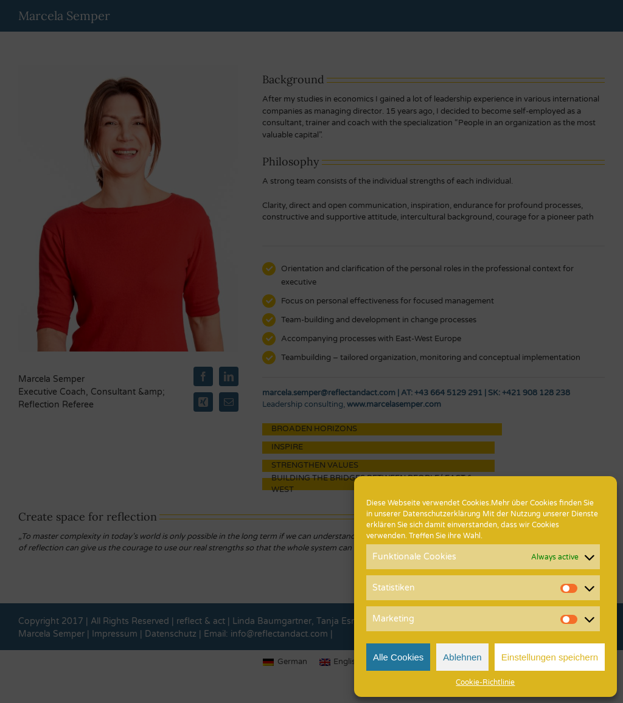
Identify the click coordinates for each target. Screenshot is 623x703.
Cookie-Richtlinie (485, 682)
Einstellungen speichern (549, 657)
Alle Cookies (398, 657)
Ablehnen (462, 657)
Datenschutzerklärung (442, 514)
